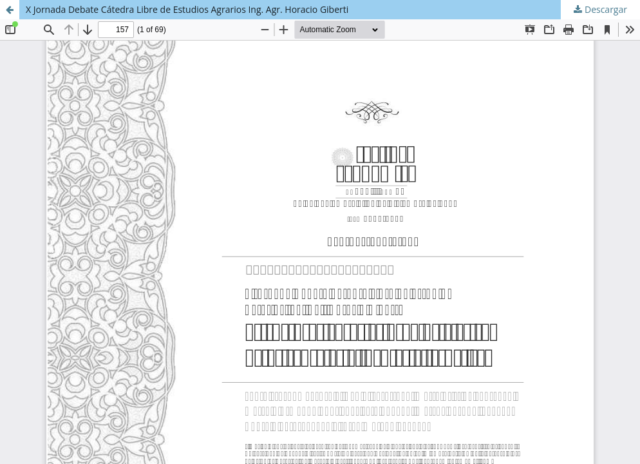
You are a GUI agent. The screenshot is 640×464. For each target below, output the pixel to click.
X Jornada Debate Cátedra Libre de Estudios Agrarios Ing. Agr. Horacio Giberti (187, 9)
